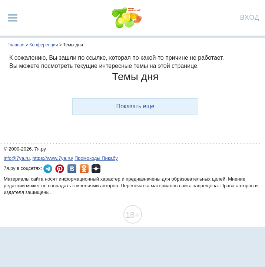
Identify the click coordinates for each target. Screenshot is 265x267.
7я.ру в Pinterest (59, 168)
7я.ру (96, 168)
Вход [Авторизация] (249, 17)
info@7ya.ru (17, 158)
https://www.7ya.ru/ (53, 158)
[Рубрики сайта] (12, 17)
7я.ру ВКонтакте (71, 168)
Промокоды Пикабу (96, 158)
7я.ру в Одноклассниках (84, 168)
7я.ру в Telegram (47, 168)
